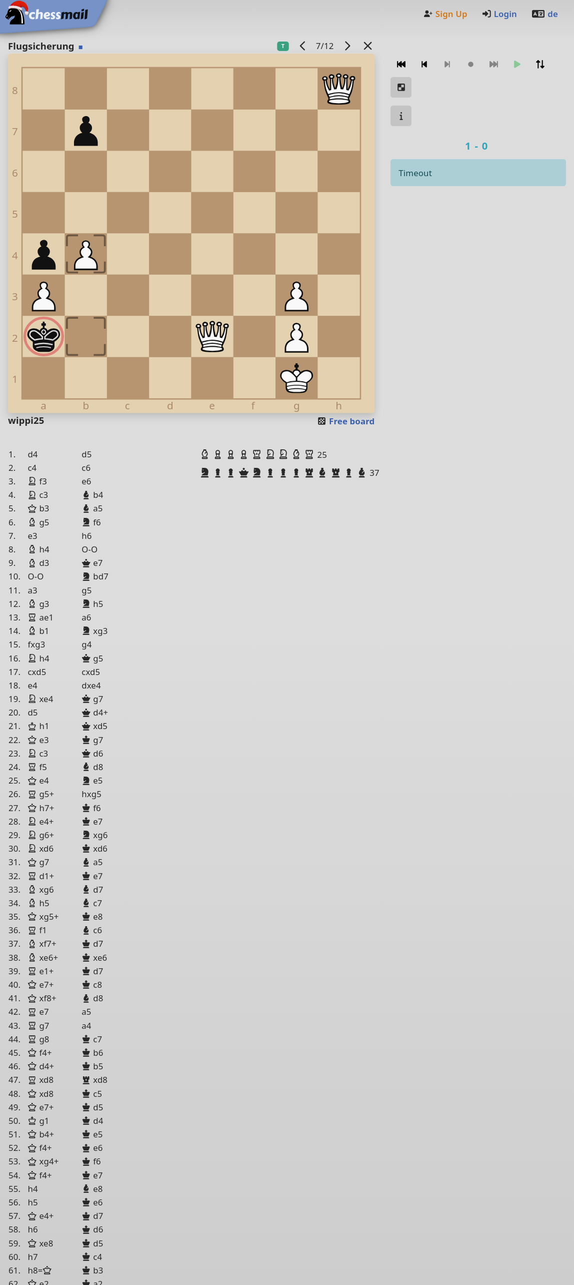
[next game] (347, 46)
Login (499, 14)
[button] (206, 454)
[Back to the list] (367, 46)
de (544, 14)
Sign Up (445, 14)
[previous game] (303, 46)
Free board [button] (345, 421)
